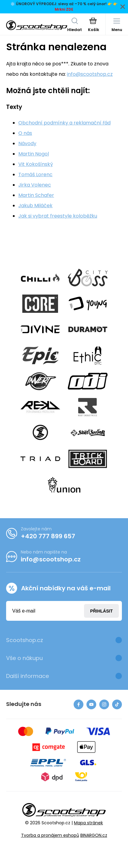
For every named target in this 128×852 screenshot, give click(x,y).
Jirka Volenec (34, 184)
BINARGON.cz (93, 835)
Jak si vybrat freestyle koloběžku (57, 215)
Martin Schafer (36, 195)
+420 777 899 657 (48, 536)
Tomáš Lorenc (35, 174)
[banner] (36, 25)
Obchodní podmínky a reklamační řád (64, 122)
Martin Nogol (33, 153)
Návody (27, 143)
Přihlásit (101, 611)
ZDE (69, 9)
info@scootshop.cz (90, 74)
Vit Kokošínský (35, 164)
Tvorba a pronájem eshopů (50, 835)
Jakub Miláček (35, 205)
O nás (25, 133)
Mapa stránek (88, 823)
